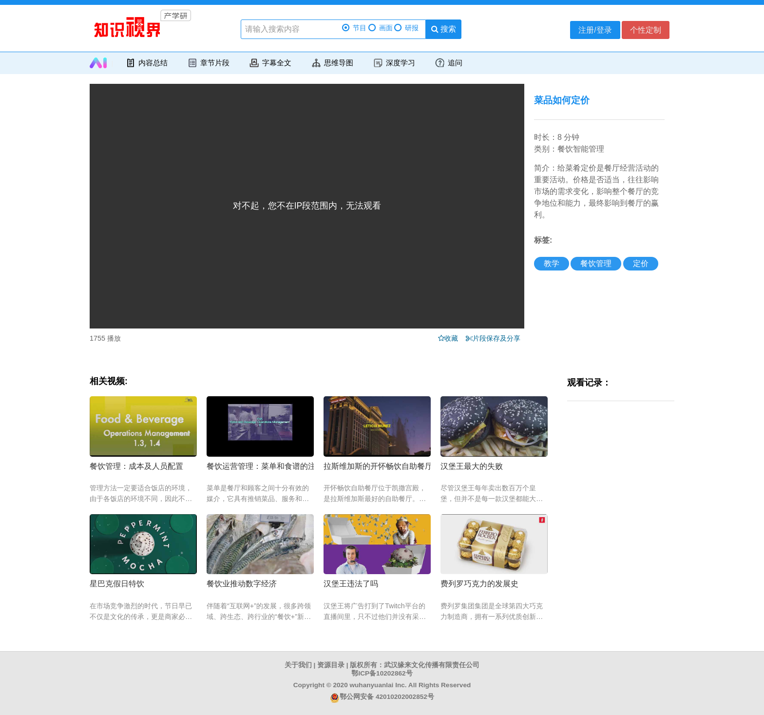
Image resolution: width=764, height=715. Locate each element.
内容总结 (146, 63)
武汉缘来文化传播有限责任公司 (431, 665)
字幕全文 (270, 63)
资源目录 (330, 665)
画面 (380, 28)
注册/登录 (594, 30)
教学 (551, 263)
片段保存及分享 (498, 338)
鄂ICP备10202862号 (381, 673)
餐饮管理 (595, 263)
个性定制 (645, 30)
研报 (406, 28)
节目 (354, 28)
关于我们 (298, 665)
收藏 (454, 338)
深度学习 (394, 63)
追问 (448, 63)
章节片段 (208, 63)
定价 (641, 263)
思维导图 (332, 63)
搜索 (443, 29)
